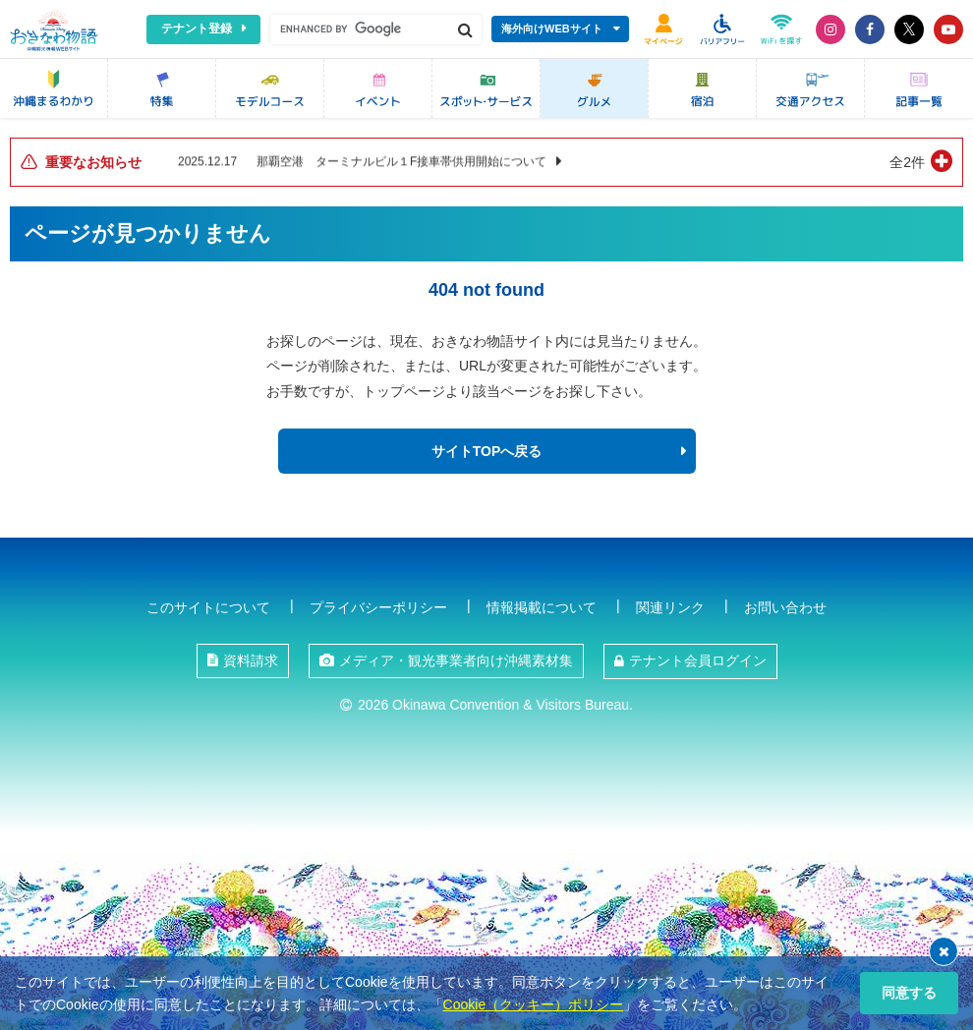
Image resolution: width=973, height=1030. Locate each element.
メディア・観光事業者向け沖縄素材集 (456, 660)
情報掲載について (541, 607)
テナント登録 (196, 28)
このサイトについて (208, 607)
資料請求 (250, 660)
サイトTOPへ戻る (487, 451)
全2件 (907, 162)
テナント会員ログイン (698, 660)
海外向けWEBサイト (551, 28)
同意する (909, 993)
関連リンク (670, 607)
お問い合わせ (785, 607)
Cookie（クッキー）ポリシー (533, 1004)
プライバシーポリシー (378, 607)
